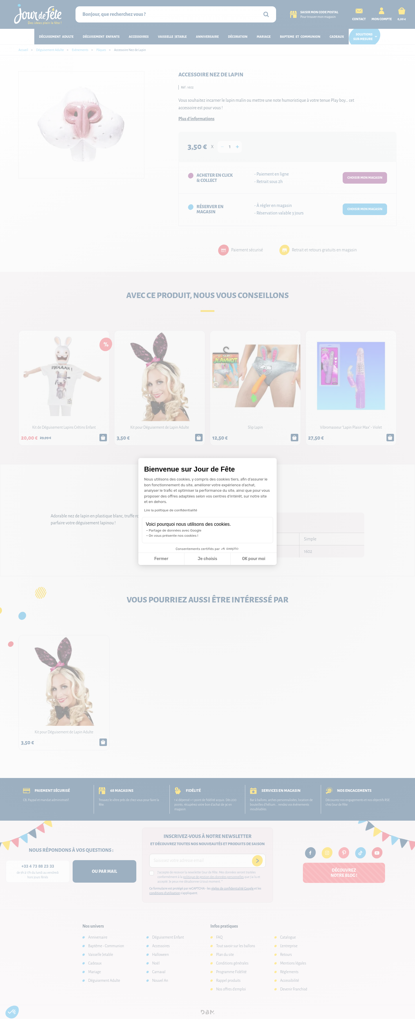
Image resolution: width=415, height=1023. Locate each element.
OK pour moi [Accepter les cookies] (253, 558)
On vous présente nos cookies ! (173, 536)
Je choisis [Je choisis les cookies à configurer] (207, 558)
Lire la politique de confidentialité (170, 510)
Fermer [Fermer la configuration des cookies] (161, 558)
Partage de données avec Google (175, 530)
